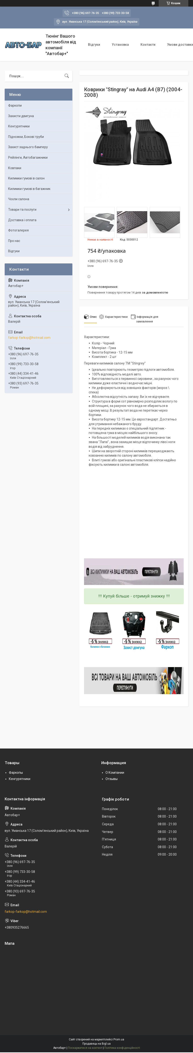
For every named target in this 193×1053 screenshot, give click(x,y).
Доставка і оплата (22, 220)
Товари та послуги (22, 209)
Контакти (147, 44)
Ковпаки (14, 168)
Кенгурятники (19, 126)
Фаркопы (16, 772)
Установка (120, 44)
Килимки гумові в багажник (29, 189)
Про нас (14, 241)
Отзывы (111, 779)
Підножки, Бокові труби (26, 137)
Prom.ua (118, 1039)
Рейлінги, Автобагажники (28, 157)
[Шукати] (66, 76)
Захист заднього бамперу (28, 147)
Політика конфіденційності (122, 1048)
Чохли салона (18, 199)
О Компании (114, 772)
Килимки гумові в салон (26, 178)
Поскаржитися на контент (85, 1048)
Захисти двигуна (21, 116)
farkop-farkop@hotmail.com (29, 337)
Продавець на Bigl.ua (96, 1043)
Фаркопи (15, 105)
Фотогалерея (18, 230)
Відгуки (94, 44)
